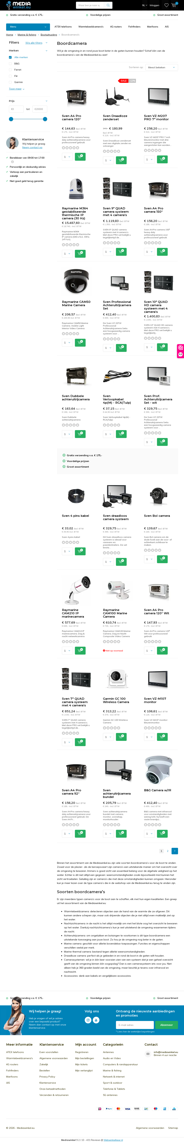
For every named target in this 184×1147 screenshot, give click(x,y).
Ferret (17, 70)
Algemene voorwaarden (53, 1058)
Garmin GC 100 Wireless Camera (116, 700)
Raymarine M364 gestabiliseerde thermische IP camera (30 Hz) (75, 213)
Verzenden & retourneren (54, 1095)
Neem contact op (32, 147)
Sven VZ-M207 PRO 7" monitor (156, 117)
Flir (16, 76)
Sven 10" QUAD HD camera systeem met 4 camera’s (156, 307)
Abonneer (166, 1025)
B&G (16, 63)
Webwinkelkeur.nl (113, 1140)
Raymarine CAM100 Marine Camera (115, 613)
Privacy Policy (47, 1077)
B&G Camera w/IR (157, 790)
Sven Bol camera (157, 516)
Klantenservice (47, 1083)
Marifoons (152, 27)
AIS (167, 27)
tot (27, 109)
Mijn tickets (81, 1064)
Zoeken (108, 5)
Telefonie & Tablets (114, 1089)
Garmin (18, 82)
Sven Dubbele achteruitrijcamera (76, 397)
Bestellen (44, 1070)
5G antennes (110, 1095)
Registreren (81, 1052)
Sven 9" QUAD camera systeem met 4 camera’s (116, 212)
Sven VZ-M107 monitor (155, 700)
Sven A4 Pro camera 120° (71, 117)
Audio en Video (112, 1058)
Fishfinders (134, 27)
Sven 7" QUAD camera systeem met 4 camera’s (75, 702)
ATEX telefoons (63, 27)
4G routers (116, 27)
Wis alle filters (33, 43)
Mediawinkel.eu (26, 1128)
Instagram (88, 1019)
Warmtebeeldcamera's (90, 27)
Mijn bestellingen (84, 1058)
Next (175, 851)
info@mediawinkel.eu (166, 1052)
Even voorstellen (48, 1052)
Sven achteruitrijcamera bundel (117, 794)
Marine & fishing (112, 1070)
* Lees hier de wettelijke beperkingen (135, 1031)
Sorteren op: (136, 67)
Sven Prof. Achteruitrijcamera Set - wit (158, 399)
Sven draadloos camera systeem (116, 517)
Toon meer (15, 89)
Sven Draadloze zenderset (115, 117)
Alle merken (21, 57)
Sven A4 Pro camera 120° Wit (156, 611)
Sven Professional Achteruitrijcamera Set (117, 305)
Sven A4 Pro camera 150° (153, 210)
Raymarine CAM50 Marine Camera (76, 303)
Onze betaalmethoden (52, 1089)
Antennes (108, 1052)
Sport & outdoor (112, 1083)
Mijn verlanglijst (84, 1070)
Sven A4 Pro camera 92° (71, 792)
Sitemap (173, 1128)
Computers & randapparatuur (120, 1064)
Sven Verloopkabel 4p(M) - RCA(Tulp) (117, 399)
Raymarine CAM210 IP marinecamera (73, 613)
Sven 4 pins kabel (75, 516)
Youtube (96, 1019)
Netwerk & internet (114, 1077)
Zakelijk (43, 1064)
